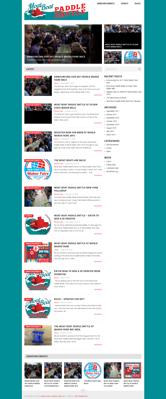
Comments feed (112, 168)
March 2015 (111, 135)
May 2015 (110, 131)
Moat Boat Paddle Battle (53, 396)
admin (56, 83)
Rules (138, 3)
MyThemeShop (81, 396)
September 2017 (112, 111)
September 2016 (112, 118)
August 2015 (111, 128)
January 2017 (111, 114)
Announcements (106, 3)
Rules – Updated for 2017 (69, 299)
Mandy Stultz (58, 111)
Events (124, 3)
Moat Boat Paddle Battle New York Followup (123, 101)
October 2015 (111, 121)
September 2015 (112, 125)
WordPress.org (112, 171)
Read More (98, 95)
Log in (108, 161)
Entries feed (111, 165)
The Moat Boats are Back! (70, 160)
